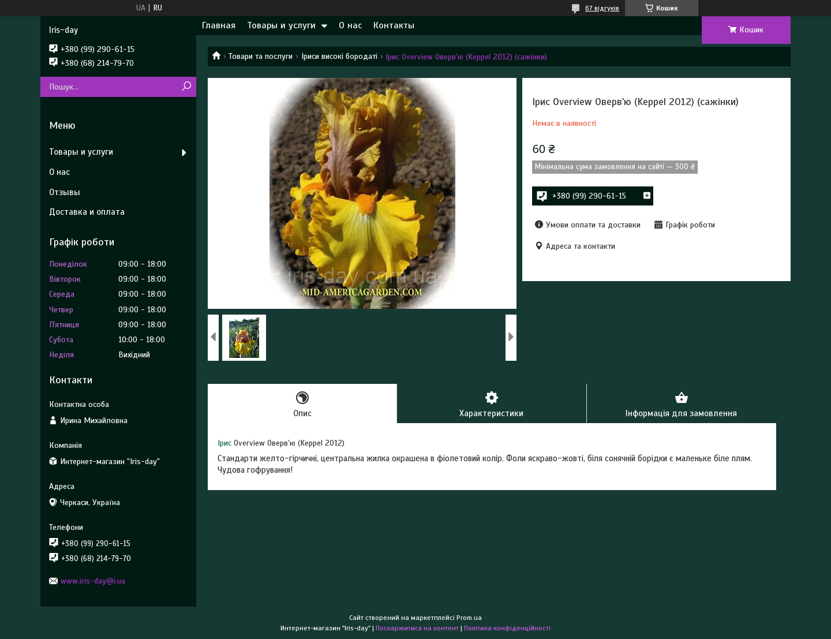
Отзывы (64, 192)
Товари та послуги (261, 56)
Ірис (224, 443)
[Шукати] (186, 87)
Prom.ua (469, 618)
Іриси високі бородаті (339, 56)
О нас (350, 25)
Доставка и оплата (87, 212)
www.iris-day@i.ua (93, 581)
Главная (218, 25)
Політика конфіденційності (507, 628)
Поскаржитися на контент (417, 628)
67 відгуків (602, 8)
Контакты (393, 25)
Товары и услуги (281, 25)
